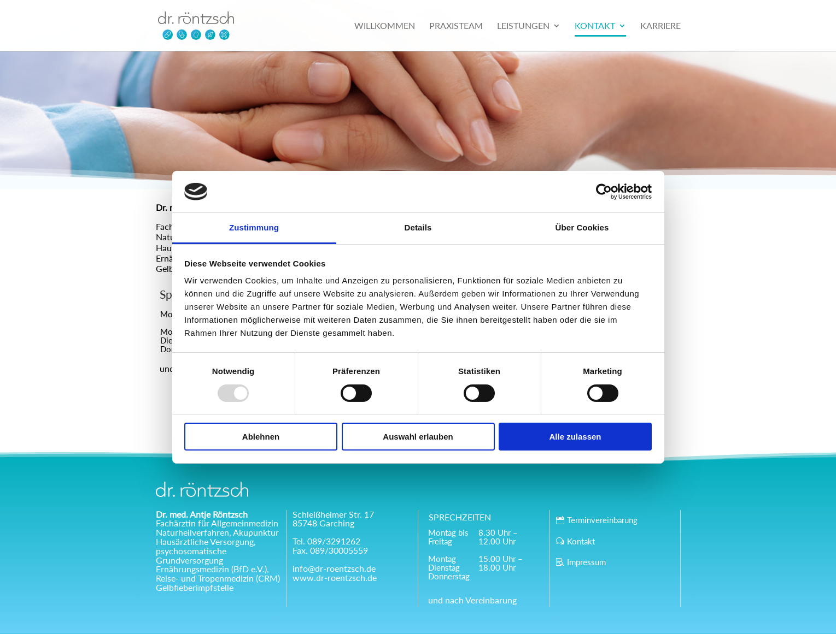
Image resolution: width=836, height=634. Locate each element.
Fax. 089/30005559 (330, 550)
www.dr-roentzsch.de (335, 577)
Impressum (586, 562)
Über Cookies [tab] (582, 227)
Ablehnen (260, 436)
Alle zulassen (575, 436)
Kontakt (581, 541)
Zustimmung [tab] (254, 227)
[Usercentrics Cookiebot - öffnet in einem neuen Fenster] (604, 191)
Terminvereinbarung (602, 520)
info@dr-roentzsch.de (334, 568)
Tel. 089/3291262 (326, 541)
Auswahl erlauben (418, 436)
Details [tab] (418, 227)
